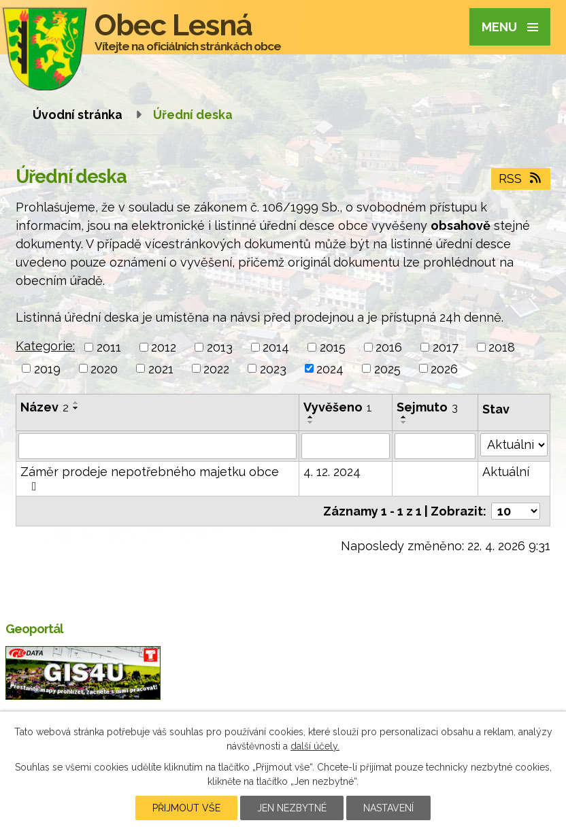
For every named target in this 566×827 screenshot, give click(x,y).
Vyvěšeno (337, 407)
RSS (521, 178)
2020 (104, 368)
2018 (501, 347)
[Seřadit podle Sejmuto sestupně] (404, 422)
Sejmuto (427, 407)
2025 (387, 368)
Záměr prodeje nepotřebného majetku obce (149, 478)
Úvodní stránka (77, 114)
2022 (216, 368)
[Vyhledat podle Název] (157, 446)
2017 (446, 347)
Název (44, 407)
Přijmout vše (186, 808)
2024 (330, 368)
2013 (220, 347)
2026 (444, 368)
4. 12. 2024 (332, 472)
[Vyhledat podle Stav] (514, 444)
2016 (389, 347)
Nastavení (388, 808)
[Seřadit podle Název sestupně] (76, 408)
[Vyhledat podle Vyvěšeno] (345, 446)
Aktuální (505, 472)
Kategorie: (45, 346)
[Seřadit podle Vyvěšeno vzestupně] (310, 417)
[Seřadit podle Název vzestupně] (76, 402)
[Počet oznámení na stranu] (515, 511)
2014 (276, 347)
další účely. (314, 746)
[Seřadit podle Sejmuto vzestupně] (404, 417)
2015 (333, 347)
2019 (47, 368)
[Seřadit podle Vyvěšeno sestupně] (310, 422)
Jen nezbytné (292, 808)
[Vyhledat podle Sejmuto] (435, 446)
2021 (160, 368)
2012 (163, 347)
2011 (109, 347)
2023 (273, 368)
